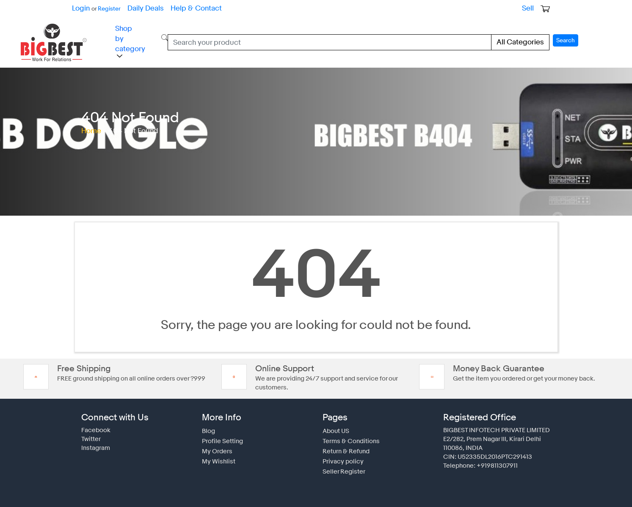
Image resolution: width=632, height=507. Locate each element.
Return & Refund (345, 447)
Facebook (94, 426)
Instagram (94, 444)
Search (566, 39)
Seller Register (342, 467)
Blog (208, 427)
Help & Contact (187, 8)
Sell (528, 8)
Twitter (90, 435)
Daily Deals (141, 8)
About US (335, 427)
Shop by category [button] (128, 40)
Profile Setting (220, 437)
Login (80, 8)
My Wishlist (217, 457)
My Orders (215, 447)
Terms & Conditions (348, 437)
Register (107, 8)
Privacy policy (341, 457)
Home (90, 127)
